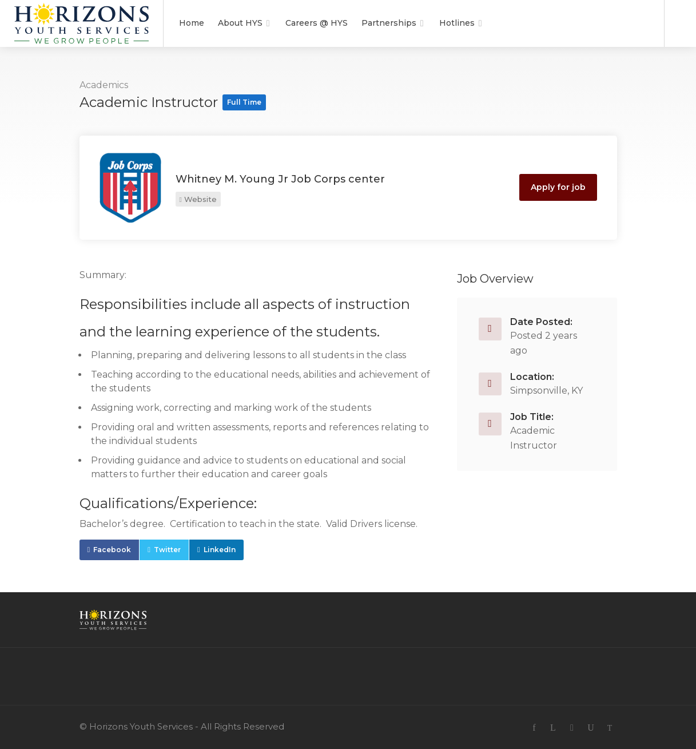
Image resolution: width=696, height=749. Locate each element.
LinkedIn (220, 549)
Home (191, 23)
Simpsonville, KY (546, 390)
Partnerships (388, 23)
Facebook (112, 549)
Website (198, 199)
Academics (103, 85)
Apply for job (558, 187)
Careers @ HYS (316, 23)
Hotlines (457, 23)
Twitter (167, 549)
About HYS (240, 23)
